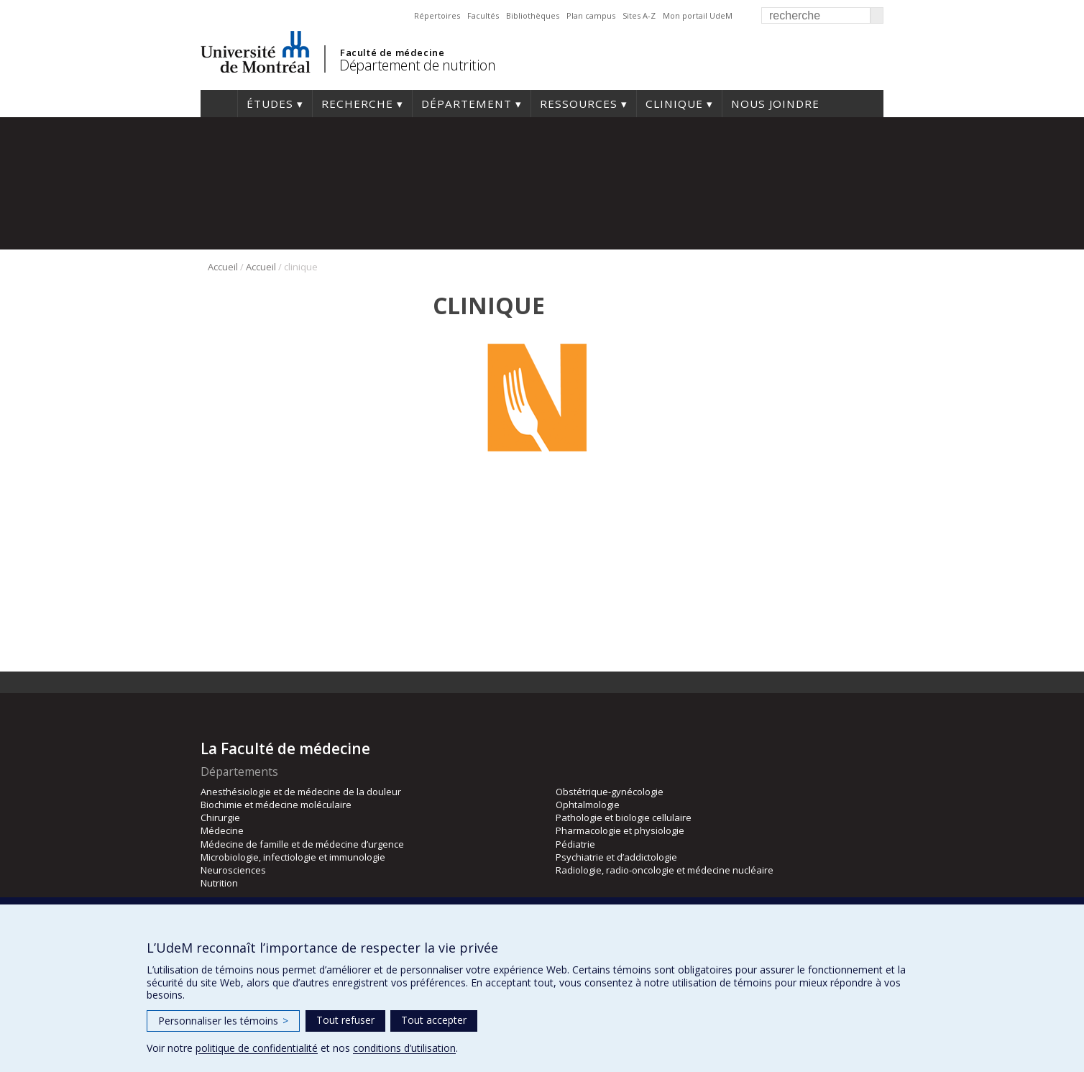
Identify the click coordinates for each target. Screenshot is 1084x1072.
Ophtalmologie (588, 804)
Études (270, 103)
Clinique (674, 103)
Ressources (578, 103)
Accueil (219, 103)
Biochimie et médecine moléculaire (276, 804)
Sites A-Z (639, 15)
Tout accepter (434, 1020)
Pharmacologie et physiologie (620, 830)
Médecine (222, 830)
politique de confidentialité (257, 1048)
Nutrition (219, 882)
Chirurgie (220, 817)
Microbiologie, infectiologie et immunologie (293, 857)
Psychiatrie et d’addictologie (616, 857)
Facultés (483, 15)
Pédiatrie (575, 844)
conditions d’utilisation (404, 1048)
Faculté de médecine (392, 52)
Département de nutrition (417, 65)
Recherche (357, 103)
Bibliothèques (532, 15)
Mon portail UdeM (697, 15)
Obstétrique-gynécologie (609, 791)
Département (466, 103)
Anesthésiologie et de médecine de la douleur (301, 791)
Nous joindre (775, 103)
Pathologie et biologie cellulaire (624, 817)
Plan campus (590, 15)
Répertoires (437, 15)
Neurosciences (233, 869)
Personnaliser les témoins (223, 1020)
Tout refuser (345, 1020)
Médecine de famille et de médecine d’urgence (302, 844)
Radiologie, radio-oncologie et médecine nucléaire (664, 869)
